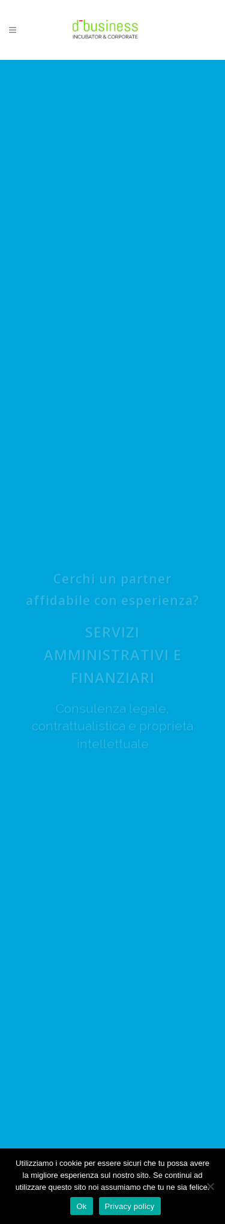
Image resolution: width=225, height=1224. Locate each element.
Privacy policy (130, 1206)
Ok (81, 1206)
